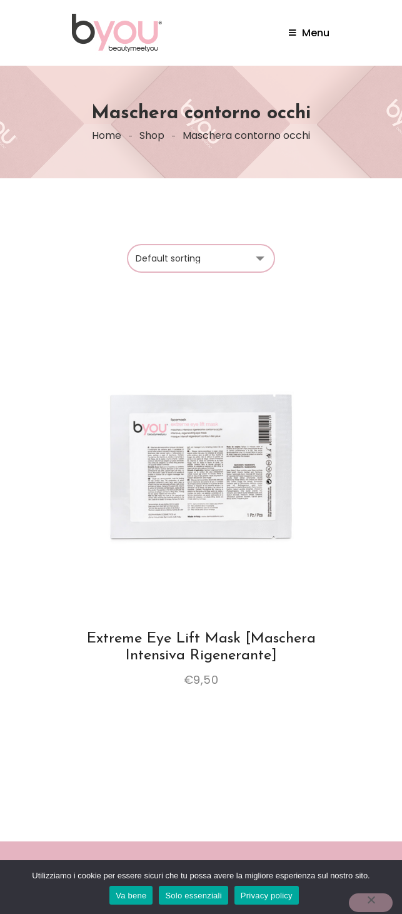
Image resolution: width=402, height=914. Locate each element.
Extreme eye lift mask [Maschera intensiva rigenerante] (201, 647)
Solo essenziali (193, 895)
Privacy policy (267, 895)
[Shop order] (201, 258)
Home (106, 135)
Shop (151, 135)
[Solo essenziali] (371, 902)
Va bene (131, 895)
